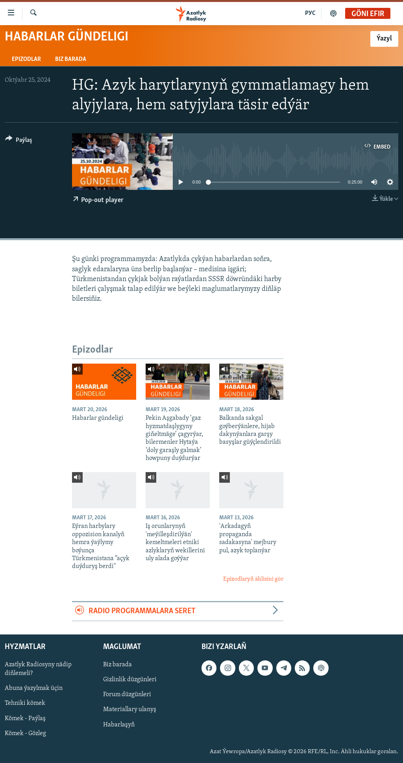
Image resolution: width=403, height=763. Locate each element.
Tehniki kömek (25, 703)
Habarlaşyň (119, 724)
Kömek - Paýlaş (25, 718)
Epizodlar (26, 59)
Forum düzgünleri (127, 694)
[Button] (18, 141)
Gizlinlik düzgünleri (130, 680)
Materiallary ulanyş (129, 709)
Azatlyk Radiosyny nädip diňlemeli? (38, 669)
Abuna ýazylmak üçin (34, 688)
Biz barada (70, 59)
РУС (310, 13)
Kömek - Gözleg (25, 733)
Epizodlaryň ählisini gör (253, 579)
